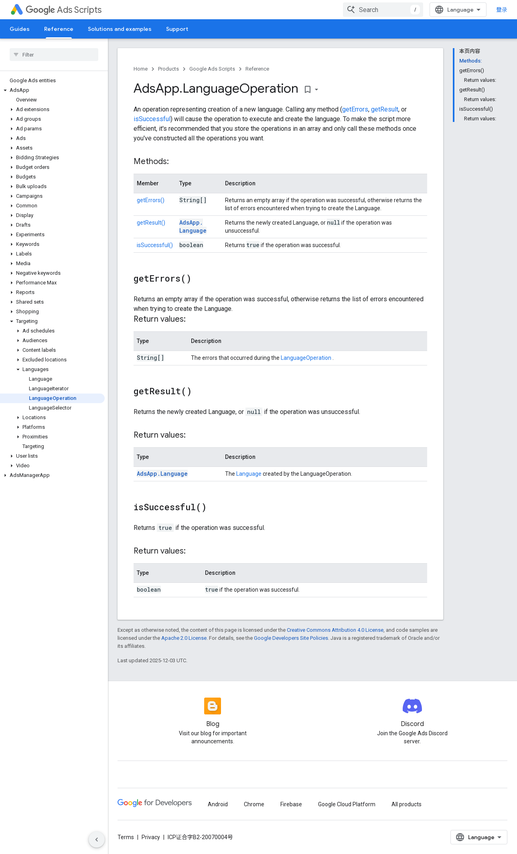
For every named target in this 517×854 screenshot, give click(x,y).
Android (218, 804)
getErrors (355, 109)
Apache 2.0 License (184, 638)
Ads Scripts (63, 9)
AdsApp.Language (193, 226)
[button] (52, 90)
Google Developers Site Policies (291, 638)
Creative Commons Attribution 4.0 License (335, 630)
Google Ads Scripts (212, 69)
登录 (501, 9)
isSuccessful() (155, 245)
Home (141, 69)
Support (177, 28)
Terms (126, 837)
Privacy (151, 837)
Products (168, 69)
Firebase (291, 804)
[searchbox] (54, 54)
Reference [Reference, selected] (58, 28)
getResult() (151, 222)
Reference (257, 69)
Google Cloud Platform (346, 804)
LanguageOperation (307, 358)
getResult (384, 109)
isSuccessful (152, 119)
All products (406, 804)
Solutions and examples (120, 28)
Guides (20, 28)
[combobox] (383, 9)
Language (249, 474)
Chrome (254, 804)
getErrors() (150, 200)
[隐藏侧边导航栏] (97, 840)
